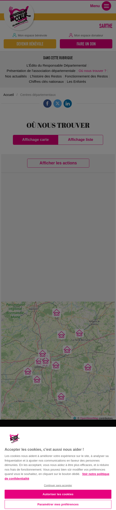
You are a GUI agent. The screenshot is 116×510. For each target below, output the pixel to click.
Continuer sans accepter (58, 485)
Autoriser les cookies (58, 494)
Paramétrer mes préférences (58, 504)
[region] (58, 468)
